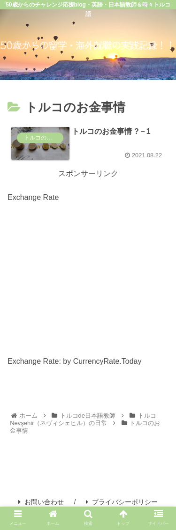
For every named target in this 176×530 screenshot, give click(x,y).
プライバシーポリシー (122, 502)
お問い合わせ (41, 502)
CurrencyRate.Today (107, 361)
